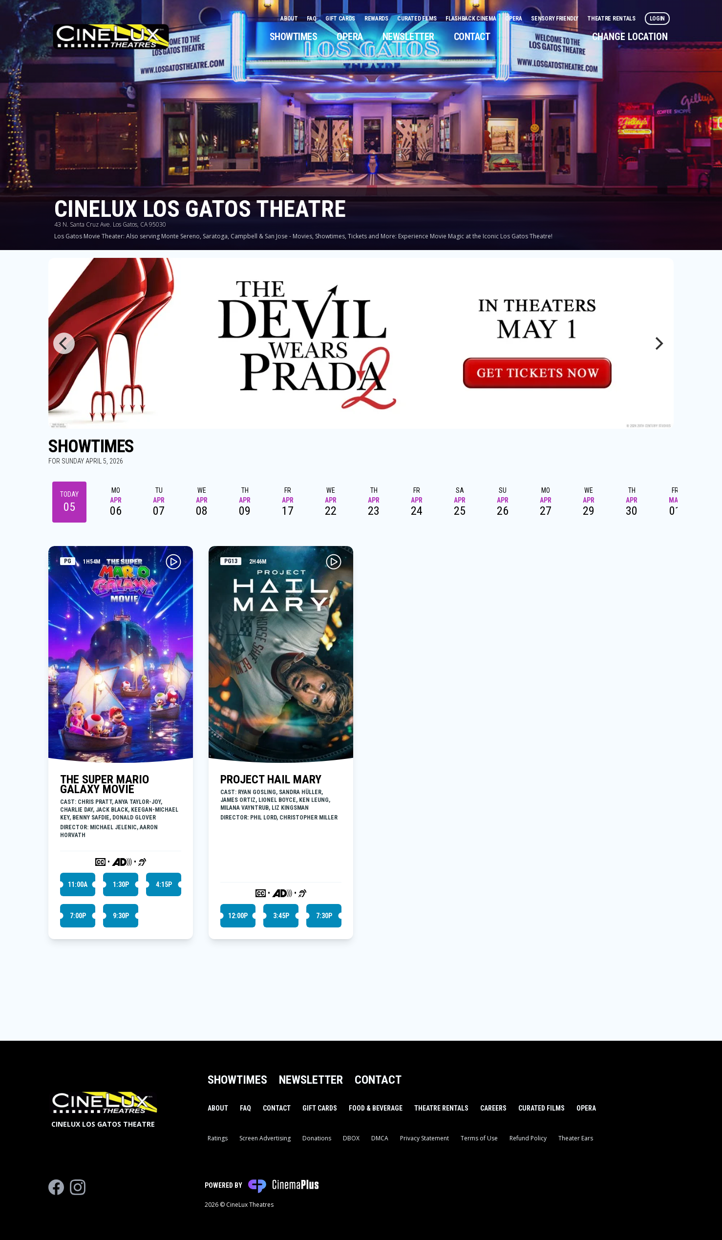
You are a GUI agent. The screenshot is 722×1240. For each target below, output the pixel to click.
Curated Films (417, 18)
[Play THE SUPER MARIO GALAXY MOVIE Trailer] (173, 561)
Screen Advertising (265, 1138)
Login (657, 18)
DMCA (379, 1138)
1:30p (121, 884)
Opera (514, 18)
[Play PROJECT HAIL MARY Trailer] (333, 561)
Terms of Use (479, 1138)
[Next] (658, 343)
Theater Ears (575, 1138)
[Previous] (64, 343)
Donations (316, 1138)
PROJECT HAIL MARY (270, 779)
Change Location (630, 36)
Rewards (377, 18)
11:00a (77, 884)
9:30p (121, 916)
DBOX (351, 1138)
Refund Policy (528, 1138)
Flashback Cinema (471, 18)
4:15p (164, 884)
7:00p (78, 916)
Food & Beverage (376, 1108)
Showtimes (294, 36)
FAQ (312, 18)
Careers (493, 1108)
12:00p (238, 916)
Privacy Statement (424, 1138)
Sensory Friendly (555, 18)
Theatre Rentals (612, 18)
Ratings (218, 1138)
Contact (472, 36)
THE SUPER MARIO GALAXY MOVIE (104, 784)
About (289, 18)
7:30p (324, 916)
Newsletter (408, 36)
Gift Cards (341, 18)
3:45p (281, 916)
